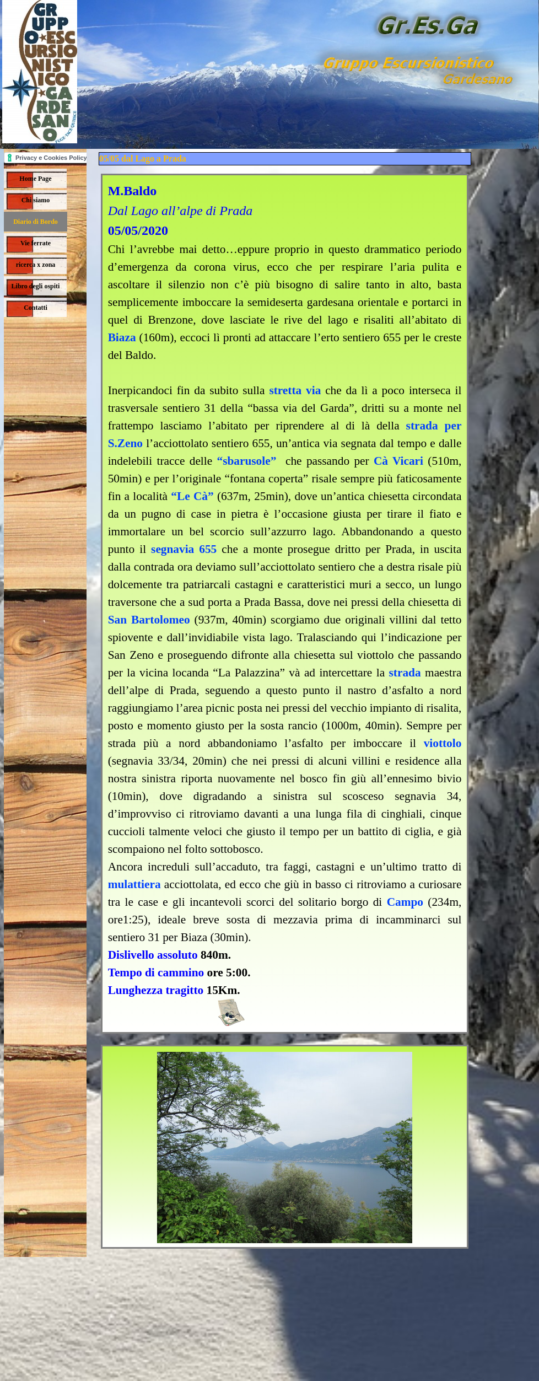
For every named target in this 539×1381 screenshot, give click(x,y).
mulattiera (134, 884)
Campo (405, 902)
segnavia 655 (184, 549)
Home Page (35, 178)
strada (405, 672)
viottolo (443, 743)
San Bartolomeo (149, 619)
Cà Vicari (398, 461)
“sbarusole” (246, 461)
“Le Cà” (192, 496)
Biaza (122, 337)
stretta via (295, 390)
